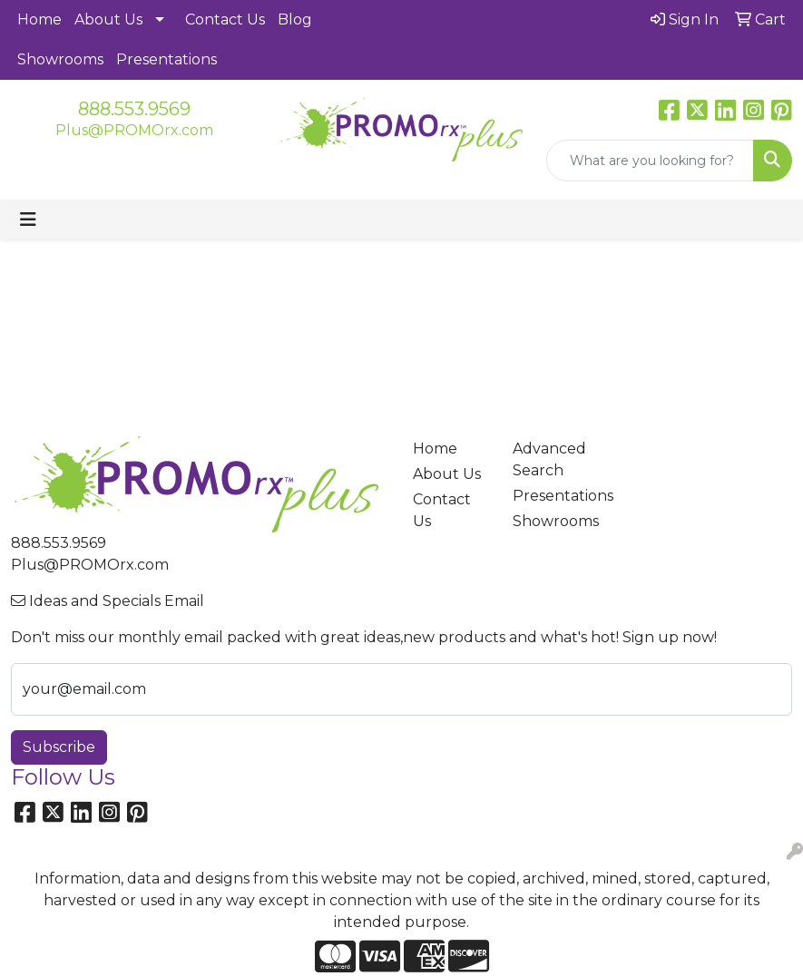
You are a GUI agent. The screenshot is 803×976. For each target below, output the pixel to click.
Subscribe (59, 747)
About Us (108, 19)
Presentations (166, 59)
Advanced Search (549, 459)
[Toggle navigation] (28, 219)
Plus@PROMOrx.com (134, 130)
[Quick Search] (650, 160)
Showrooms (60, 59)
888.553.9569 (134, 109)
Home (39, 19)
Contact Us (225, 19)
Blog (295, 19)
